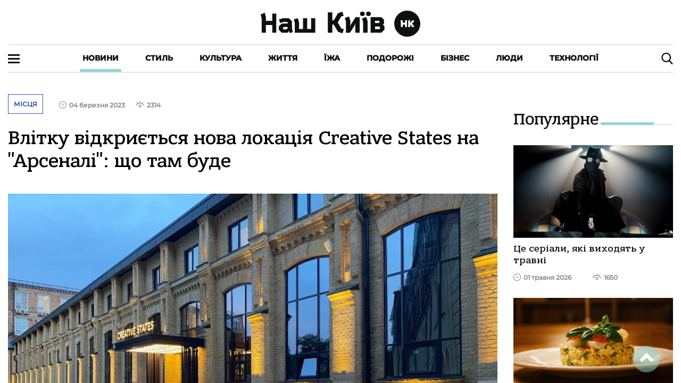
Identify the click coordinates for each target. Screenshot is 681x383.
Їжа (332, 58)
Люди (509, 58)
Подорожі (390, 58)
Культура (221, 58)
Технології (574, 58)
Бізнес (455, 58)
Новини (100, 58)
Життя (282, 58)
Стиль (159, 58)
